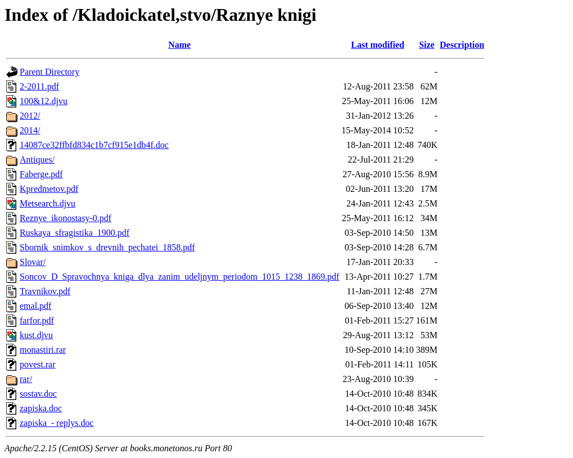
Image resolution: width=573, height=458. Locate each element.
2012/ (30, 115)
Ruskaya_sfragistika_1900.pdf (74, 232)
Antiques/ (37, 159)
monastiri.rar (43, 349)
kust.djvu (36, 335)
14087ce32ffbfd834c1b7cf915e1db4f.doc (94, 145)
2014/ (30, 130)
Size (427, 45)
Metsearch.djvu (47, 203)
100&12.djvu (43, 101)
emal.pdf (35, 306)
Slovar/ (33, 262)
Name (179, 45)
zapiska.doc (41, 408)
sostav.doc (38, 393)
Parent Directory (49, 72)
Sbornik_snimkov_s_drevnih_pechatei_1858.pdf (107, 247)
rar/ (26, 379)
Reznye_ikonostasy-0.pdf (65, 218)
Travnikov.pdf (45, 291)
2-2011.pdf (39, 86)
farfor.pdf (37, 320)
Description (462, 45)
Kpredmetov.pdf (49, 189)
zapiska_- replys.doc (57, 423)
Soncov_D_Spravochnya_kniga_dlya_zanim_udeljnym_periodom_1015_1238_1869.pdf (179, 276)
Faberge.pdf (41, 174)
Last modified (377, 45)
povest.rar (38, 364)
